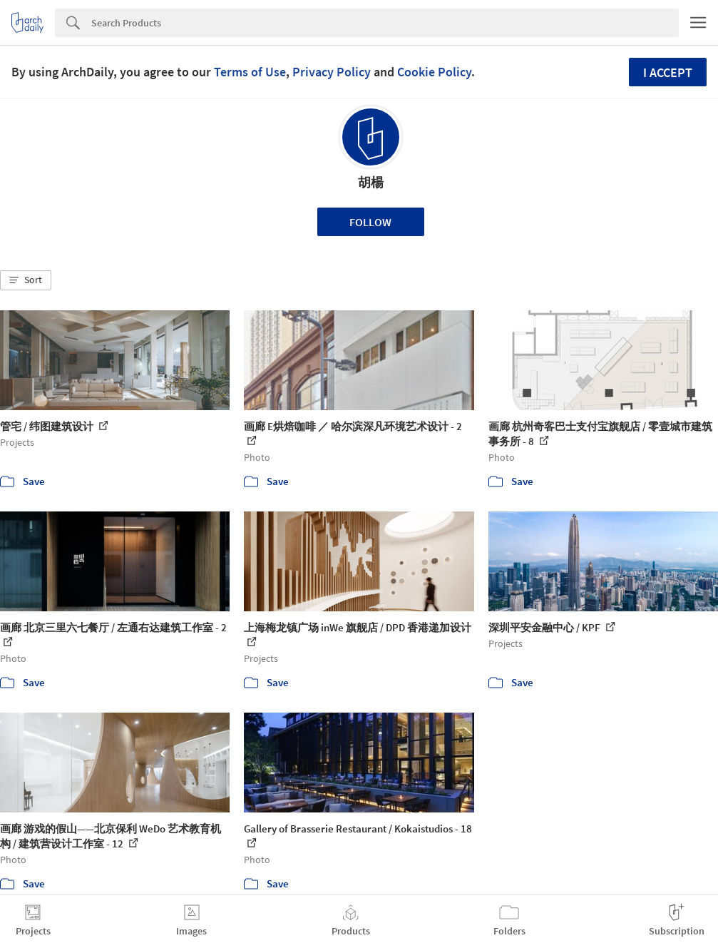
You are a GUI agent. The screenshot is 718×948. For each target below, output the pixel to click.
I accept (667, 72)
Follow (370, 222)
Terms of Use (250, 71)
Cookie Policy (434, 71)
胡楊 (371, 182)
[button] (25, 280)
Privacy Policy (331, 71)
